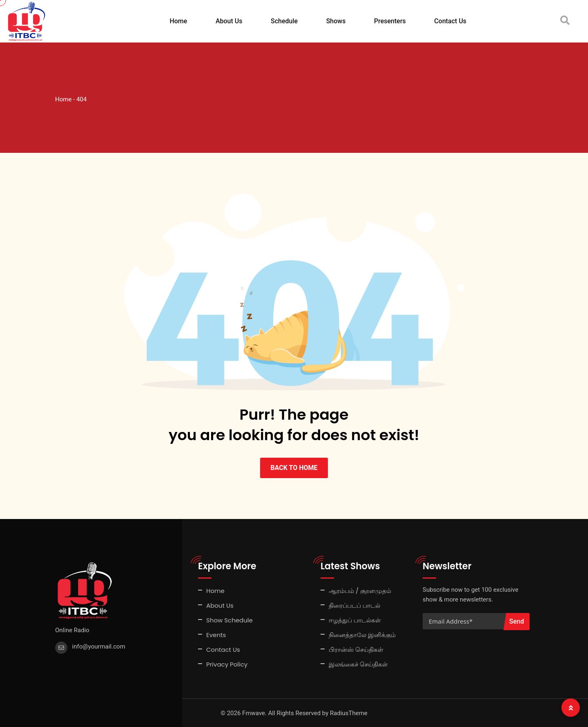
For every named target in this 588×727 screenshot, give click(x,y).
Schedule (284, 21)
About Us (229, 21)
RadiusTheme (349, 712)
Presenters (390, 21)
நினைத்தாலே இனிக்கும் (362, 634)
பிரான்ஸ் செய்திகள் (356, 649)
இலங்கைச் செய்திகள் (358, 664)
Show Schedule (229, 619)
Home (178, 21)
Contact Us (450, 21)
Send (516, 621)
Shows (336, 21)
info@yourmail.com (98, 646)
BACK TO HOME (293, 467)
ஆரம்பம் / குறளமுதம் (360, 590)
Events (216, 634)
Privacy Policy (226, 664)
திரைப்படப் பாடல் (354, 605)
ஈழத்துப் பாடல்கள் (355, 619)
